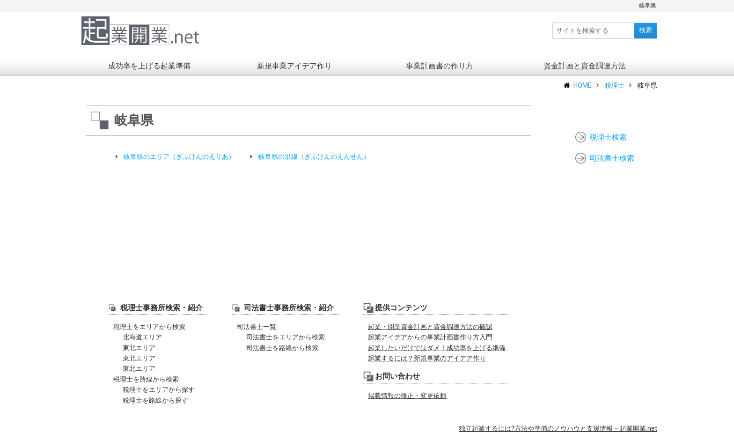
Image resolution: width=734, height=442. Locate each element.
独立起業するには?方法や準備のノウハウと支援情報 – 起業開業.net (558, 433)
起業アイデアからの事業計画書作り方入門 (430, 341)
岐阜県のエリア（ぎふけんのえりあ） (179, 161)
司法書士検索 (611, 158)
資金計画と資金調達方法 (584, 70)
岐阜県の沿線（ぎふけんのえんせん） (314, 161)
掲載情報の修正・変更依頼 (407, 400)
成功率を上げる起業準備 (149, 70)
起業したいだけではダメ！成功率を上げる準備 (437, 352)
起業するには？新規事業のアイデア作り (427, 363)
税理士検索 (608, 137)
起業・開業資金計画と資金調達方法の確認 (430, 331)
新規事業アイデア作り (294, 70)
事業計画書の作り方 (439, 70)
